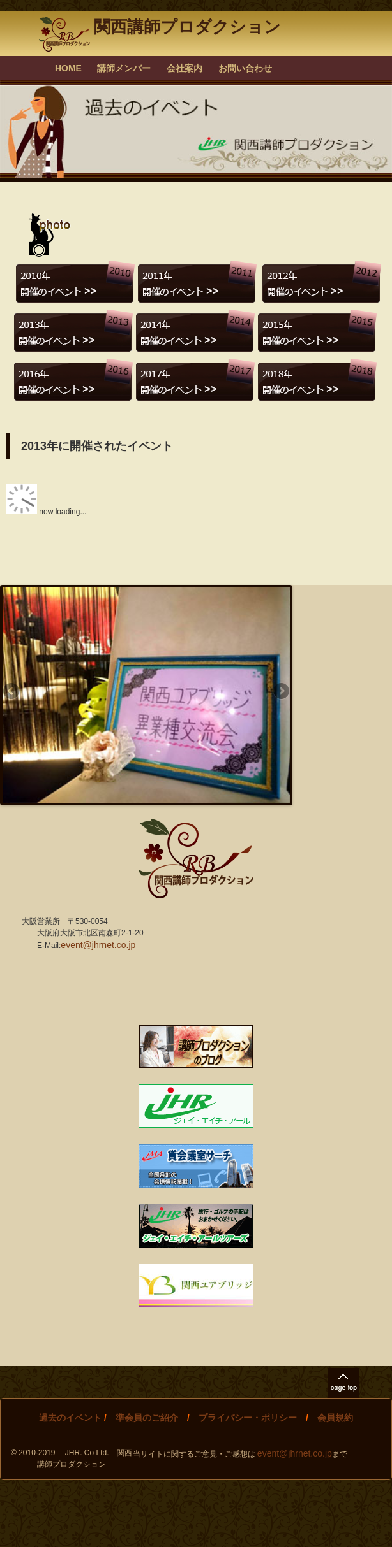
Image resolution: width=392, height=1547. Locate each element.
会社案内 (184, 68)
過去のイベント (70, 1418)
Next (280, 692)
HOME (68, 68)
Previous (12, 692)
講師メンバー (124, 68)
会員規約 (335, 1418)
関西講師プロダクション (159, 26)
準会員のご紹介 (147, 1418)
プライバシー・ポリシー (248, 1418)
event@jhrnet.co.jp (98, 945)
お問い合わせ (245, 68)
